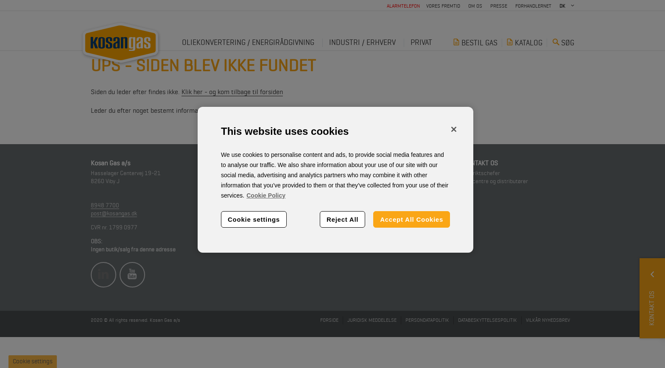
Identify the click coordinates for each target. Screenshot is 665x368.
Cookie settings (254, 219)
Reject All (342, 219)
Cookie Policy (265, 195)
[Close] (453, 129)
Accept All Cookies (411, 219)
